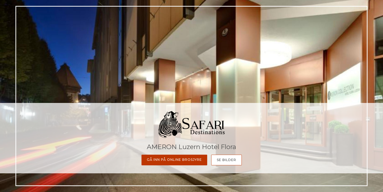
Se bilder (226, 160)
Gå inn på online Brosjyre (174, 160)
